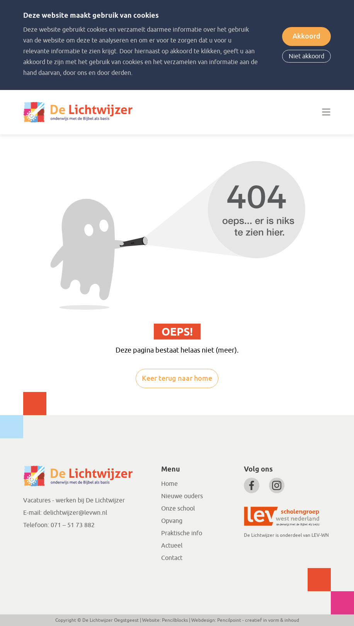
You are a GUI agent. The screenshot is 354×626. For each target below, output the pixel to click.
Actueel (171, 546)
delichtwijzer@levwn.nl (75, 513)
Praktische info (181, 533)
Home (169, 484)
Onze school (178, 508)
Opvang (171, 521)
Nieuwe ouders (182, 496)
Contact (171, 558)
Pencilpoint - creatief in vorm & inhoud (258, 620)
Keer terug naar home (177, 378)
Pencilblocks (175, 620)
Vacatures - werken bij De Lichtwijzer (74, 500)
